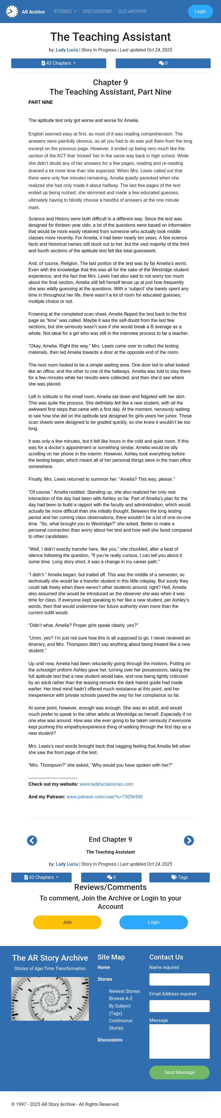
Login (200, 11)
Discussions (97, 11)
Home (104, 967)
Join (67, 922)
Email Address (172, 994)
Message (179, 1038)
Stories (63, 11)
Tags (179, 877)
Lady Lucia (67, 50)
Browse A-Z (121, 998)
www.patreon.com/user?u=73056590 (104, 797)
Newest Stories (124, 991)
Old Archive (132, 11)
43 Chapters (57, 63)
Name (164, 967)
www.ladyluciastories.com (106, 784)
